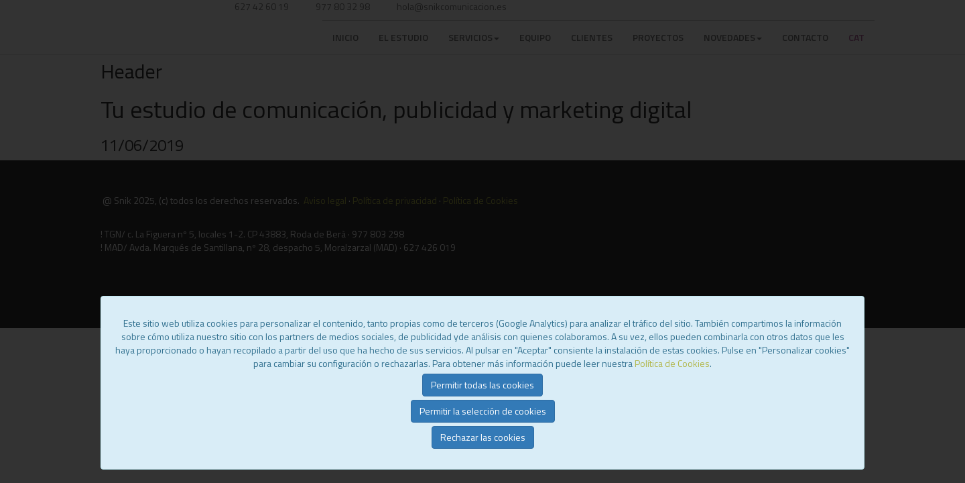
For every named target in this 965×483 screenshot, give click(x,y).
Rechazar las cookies (482, 437)
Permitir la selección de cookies (483, 411)
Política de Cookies (672, 363)
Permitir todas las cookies (482, 385)
